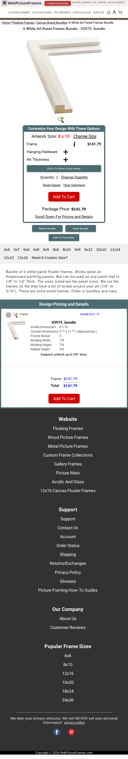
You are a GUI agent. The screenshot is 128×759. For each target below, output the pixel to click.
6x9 (46, 251)
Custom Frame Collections (68, 456)
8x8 (56, 251)
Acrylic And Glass (68, 482)
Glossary (68, 582)
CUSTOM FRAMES (42, 12)
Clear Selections (74, 186)
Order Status (67, 546)
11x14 (115, 251)
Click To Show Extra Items (64, 168)
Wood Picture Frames (68, 438)
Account (68, 537)
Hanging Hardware (42, 152)
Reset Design (52, 186)
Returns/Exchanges (68, 564)
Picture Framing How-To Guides (67, 591)
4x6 (7, 251)
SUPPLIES (98, 12)
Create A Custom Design (57, 3)
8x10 (67, 251)
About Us (67, 619)
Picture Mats (68, 474)
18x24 (68, 692)
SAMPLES (86, 2)
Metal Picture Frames (68, 447)
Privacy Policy (68, 573)
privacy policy (74, 724)
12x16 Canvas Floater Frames (67, 491)
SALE (94, 2)
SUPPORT (102, 2)
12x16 (23, 259)
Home (6, 23)
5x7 (17, 251)
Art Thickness (38, 159)
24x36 (68, 701)
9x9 (77, 251)
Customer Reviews (67, 628)
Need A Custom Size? (50, 259)
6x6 (26, 251)
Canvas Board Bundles (51, 23)
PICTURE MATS (62, 12)
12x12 (9, 259)
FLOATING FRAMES (19, 12)
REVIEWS (77, 2)
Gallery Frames (68, 465)
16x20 (68, 683)
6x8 (36, 251)
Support (67, 519)
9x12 (88, 251)
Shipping (68, 555)
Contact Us (68, 528)
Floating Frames (23, 23)
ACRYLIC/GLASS (82, 12)
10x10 (101, 251)
